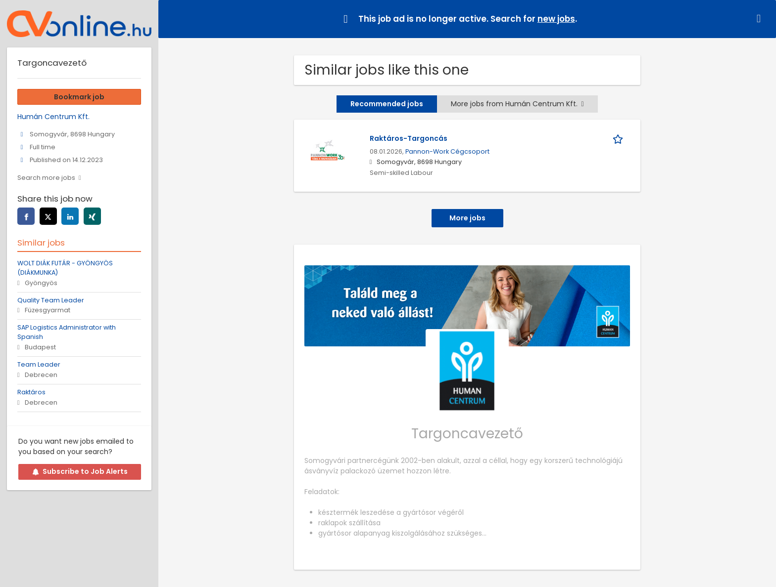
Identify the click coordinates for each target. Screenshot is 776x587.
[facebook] (26, 216)
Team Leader (38, 364)
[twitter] (48, 216)
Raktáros (31, 392)
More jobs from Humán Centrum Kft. (517, 104)
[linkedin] (70, 216)
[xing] (92, 216)
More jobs (467, 218)
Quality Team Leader (50, 300)
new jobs (556, 19)
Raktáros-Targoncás (408, 138)
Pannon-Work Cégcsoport (447, 151)
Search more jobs (46, 177)
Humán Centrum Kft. (53, 117)
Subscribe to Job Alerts (80, 471)
